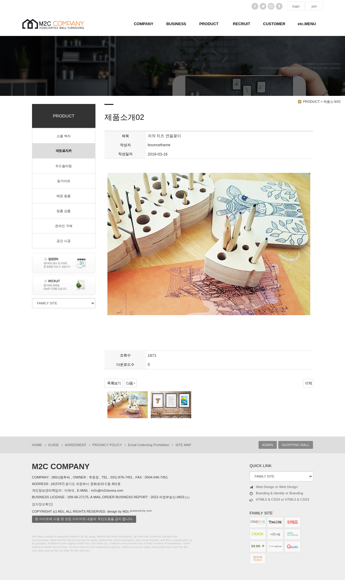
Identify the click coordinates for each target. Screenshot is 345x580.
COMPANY (143, 24)
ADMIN (267, 445)
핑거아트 (63, 181)
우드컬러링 (63, 166)
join (314, 6)
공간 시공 (64, 241)
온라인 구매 (63, 226)
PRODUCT (208, 24)
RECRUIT (241, 24)
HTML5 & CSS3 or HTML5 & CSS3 (279, 500)
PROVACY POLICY (107, 445)
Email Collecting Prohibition (148, 445)
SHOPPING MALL (296, 445)
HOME (37, 445)
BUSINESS (176, 24)
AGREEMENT (75, 445)
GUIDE (53, 445)
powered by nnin (141, 510)
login (296, 6)
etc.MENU (307, 24)
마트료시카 (64, 151)
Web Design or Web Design (274, 487)
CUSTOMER (274, 24)
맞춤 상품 (64, 211)
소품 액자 (64, 136)
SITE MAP (183, 445)
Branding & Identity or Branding (276, 493)
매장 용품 (64, 196)
